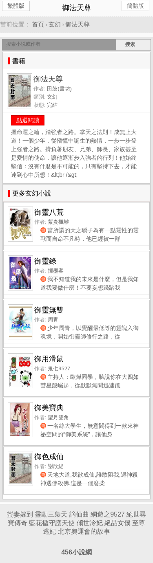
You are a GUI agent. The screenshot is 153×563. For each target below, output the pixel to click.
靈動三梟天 (51, 514)
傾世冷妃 (90, 522)
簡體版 (135, 5)
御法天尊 (77, 24)
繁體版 (15, 5)
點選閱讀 (27, 120)
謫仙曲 (79, 514)
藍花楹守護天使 (52, 522)
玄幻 (55, 24)
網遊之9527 (108, 514)
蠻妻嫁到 (20, 514)
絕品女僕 (117, 522)
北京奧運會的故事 (84, 531)
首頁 (38, 24)
